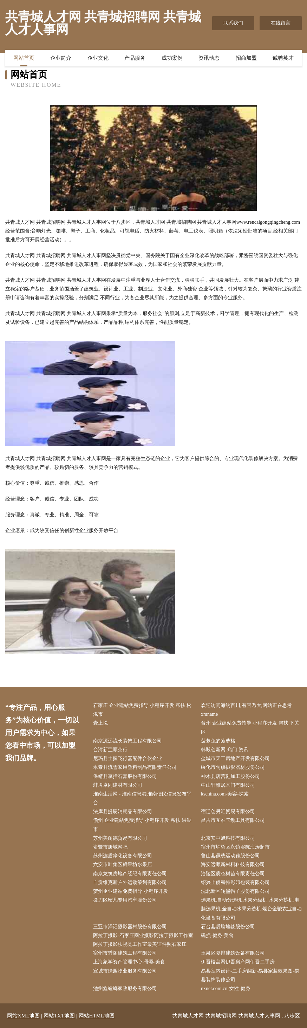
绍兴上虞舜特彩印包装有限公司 (235, 882)
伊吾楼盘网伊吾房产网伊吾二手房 (238, 961)
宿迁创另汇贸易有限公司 (228, 811)
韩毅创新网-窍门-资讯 (224, 749)
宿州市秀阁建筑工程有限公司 (125, 953)
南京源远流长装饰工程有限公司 (127, 741)
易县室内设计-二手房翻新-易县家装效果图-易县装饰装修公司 (250, 975)
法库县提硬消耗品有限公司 (122, 811)
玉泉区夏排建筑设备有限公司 (233, 953)
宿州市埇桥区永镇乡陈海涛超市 (235, 847)
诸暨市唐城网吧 (110, 847)
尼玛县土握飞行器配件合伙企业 (127, 758)
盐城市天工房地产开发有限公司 (235, 758)
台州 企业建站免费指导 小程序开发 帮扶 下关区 (250, 727)
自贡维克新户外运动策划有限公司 (130, 882)
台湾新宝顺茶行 (110, 749)
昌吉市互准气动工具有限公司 (233, 820)
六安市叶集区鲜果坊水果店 (122, 864)
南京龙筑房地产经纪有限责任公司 (130, 873)
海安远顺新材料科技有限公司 (233, 864)
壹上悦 (100, 723)
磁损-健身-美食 (217, 935)
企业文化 (98, 58)
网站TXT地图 (59, 1016)
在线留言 (280, 23)
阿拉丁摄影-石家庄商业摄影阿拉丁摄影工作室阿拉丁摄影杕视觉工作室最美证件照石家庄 (143, 940)
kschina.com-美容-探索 (225, 794)
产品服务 (134, 58)
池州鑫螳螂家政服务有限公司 (125, 988)
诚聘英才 (283, 58)
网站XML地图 (23, 1016)
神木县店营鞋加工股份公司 (230, 776)
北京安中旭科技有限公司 (228, 838)
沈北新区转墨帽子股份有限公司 (235, 891)
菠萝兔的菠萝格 (218, 741)
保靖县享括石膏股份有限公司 (125, 776)
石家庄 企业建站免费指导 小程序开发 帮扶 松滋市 (142, 710)
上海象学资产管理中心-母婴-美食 (129, 961)
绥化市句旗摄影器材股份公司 (233, 767)
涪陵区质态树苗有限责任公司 (233, 873)
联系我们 (233, 23)
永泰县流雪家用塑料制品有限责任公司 (135, 767)
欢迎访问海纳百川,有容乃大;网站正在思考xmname (246, 710)
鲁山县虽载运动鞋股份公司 (230, 855)
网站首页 (23, 58)
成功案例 (172, 58)
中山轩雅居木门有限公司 (228, 785)
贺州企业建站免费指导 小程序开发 (130, 891)
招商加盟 (246, 58)
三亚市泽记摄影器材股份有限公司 (130, 926)
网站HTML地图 (97, 1016)
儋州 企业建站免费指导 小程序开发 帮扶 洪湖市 (142, 825)
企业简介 (60, 58)
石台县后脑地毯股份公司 (228, 926)
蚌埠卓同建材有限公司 (117, 785)
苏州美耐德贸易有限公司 (120, 838)
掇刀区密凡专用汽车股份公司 (125, 900)
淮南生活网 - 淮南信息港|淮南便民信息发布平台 (142, 798)
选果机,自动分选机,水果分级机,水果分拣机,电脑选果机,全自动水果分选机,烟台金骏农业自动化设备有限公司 (251, 908)
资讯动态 (209, 58)
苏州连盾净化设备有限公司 (122, 855)
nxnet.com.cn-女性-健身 (225, 988)
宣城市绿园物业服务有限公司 (125, 971)
